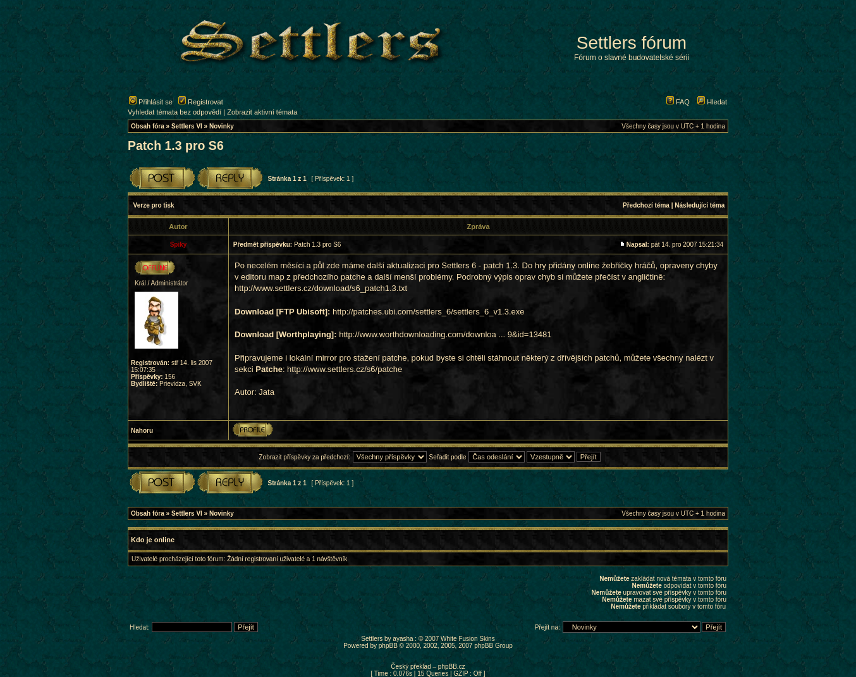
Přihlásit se (151, 102)
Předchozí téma (646, 205)
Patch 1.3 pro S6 (176, 145)
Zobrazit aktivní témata (262, 112)
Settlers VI (186, 126)
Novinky (221, 126)
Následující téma (700, 205)
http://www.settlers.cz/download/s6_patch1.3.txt (321, 288)
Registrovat (200, 102)
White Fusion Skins (468, 638)
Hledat (712, 102)
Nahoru (142, 430)
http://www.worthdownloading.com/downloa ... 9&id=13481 (445, 334)
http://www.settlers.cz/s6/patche (344, 369)
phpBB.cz (451, 666)
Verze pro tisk (153, 205)
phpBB (388, 645)
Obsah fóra (147, 126)
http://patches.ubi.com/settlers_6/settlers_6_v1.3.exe (429, 311)
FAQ (678, 102)
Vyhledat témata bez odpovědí (174, 112)
